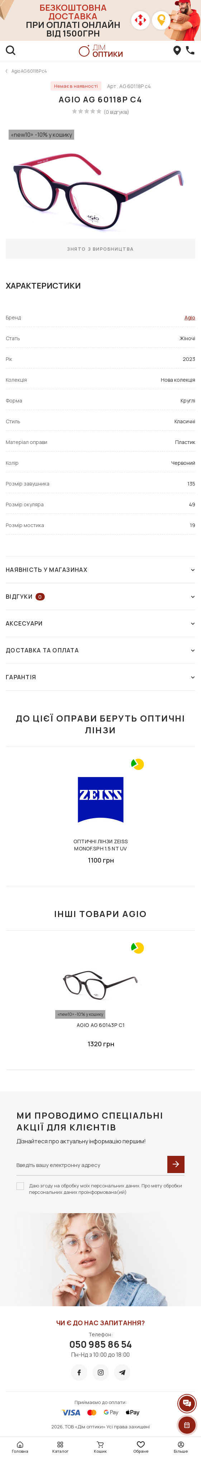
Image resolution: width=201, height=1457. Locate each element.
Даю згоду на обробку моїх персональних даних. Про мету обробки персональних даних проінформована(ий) (105, 1188)
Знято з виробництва (100, 249)
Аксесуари (100, 623)
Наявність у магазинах (100, 570)
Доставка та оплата (100, 650)
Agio (190, 317)
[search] (11, 51)
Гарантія (100, 677)
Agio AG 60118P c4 (29, 71)
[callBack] (190, 51)
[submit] (176, 1164)
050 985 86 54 (100, 1344)
